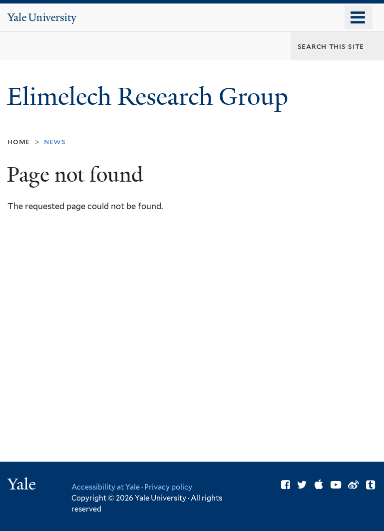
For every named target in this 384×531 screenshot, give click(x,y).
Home (18, 141)
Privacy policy (168, 487)
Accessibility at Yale (105, 487)
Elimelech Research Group (150, 96)
